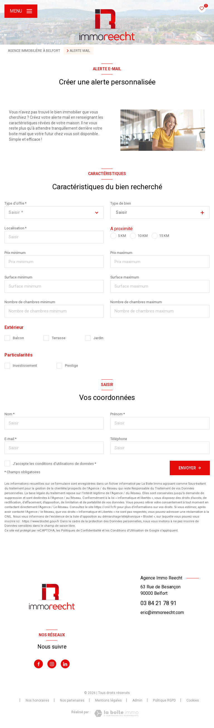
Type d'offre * (15, 203)
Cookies (192, 700)
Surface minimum (18, 277)
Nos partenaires (72, 700)
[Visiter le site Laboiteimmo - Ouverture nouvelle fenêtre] (116, 713)
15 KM (164, 236)
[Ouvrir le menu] (20, 11)
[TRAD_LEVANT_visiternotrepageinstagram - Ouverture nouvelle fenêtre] (51, 663)
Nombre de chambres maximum (136, 302)
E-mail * (10, 439)
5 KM (122, 236)
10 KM (143, 236)
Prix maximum (121, 253)
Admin (137, 700)
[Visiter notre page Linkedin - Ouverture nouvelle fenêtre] (65, 663)
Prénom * (117, 414)
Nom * (9, 414)
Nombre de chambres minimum (29, 302)
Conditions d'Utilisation (127, 530)
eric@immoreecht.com (162, 612)
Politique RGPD (164, 700)
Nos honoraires (37, 700)
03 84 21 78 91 (158, 603)
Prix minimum (15, 253)
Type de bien (120, 203)
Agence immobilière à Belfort (34, 51)
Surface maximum (124, 277)
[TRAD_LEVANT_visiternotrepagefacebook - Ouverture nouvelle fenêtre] (38, 663)
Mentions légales (108, 700)
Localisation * (15, 228)
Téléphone (118, 439)
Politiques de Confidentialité (81, 530)
